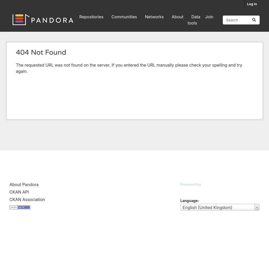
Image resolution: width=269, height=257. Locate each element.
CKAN (189, 191)
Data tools (194, 20)
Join (209, 16)
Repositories (91, 16)
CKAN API (19, 192)
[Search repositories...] (241, 20)
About (177, 16)
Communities (124, 16)
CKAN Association (27, 199)
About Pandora (24, 184)
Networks (154, 16)
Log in (252, 4)
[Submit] (254, 20)
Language (189, 200)
